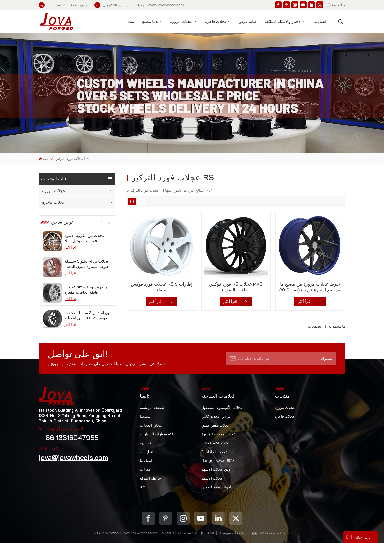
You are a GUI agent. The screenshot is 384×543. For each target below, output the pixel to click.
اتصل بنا (319, 21)
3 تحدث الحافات (214, 451)
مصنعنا (145, 416)
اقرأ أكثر (70, 247)
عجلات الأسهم (212, 478)
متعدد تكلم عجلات (215, 443)
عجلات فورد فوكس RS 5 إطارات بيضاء (161, 287)
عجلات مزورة (181, 21)
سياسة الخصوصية (234, 533)
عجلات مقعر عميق (215, 425)
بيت (131, 21)
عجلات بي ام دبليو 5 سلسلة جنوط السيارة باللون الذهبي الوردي (87, 264)
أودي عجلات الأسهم (216, 469)
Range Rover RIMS (218, 460)
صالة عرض (248, 21)
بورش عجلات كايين (215, 416)
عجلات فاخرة (216, 21)
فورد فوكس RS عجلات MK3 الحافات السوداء (236, 287)
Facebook (148, 518)
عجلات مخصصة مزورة (218, 434)
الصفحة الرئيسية (152, 407)
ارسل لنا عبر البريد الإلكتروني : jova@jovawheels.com (139, 5)
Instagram (183, 518)
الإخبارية (146, 443)
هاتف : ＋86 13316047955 (63, 5)
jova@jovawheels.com (73, 457)
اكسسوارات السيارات (156, 434)
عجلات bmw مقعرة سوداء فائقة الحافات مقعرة (86, 289)
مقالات (145, 469)
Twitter (235, 518)
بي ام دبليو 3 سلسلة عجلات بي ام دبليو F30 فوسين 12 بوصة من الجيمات (87, 315)
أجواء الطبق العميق (216, 487)
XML (144, 487)
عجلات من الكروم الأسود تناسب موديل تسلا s (85, 238)
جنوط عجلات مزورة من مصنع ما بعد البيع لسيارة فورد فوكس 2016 (310, 287)
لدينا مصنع (150, 21)
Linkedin (218, 518)
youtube (200, 518)
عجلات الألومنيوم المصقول (222, 407)
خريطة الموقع (150, 478)
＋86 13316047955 (69, 437)
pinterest (165, 518)
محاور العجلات (151, 425)
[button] (109, 222)
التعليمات (147, 451)
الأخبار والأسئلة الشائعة (283, 21)
